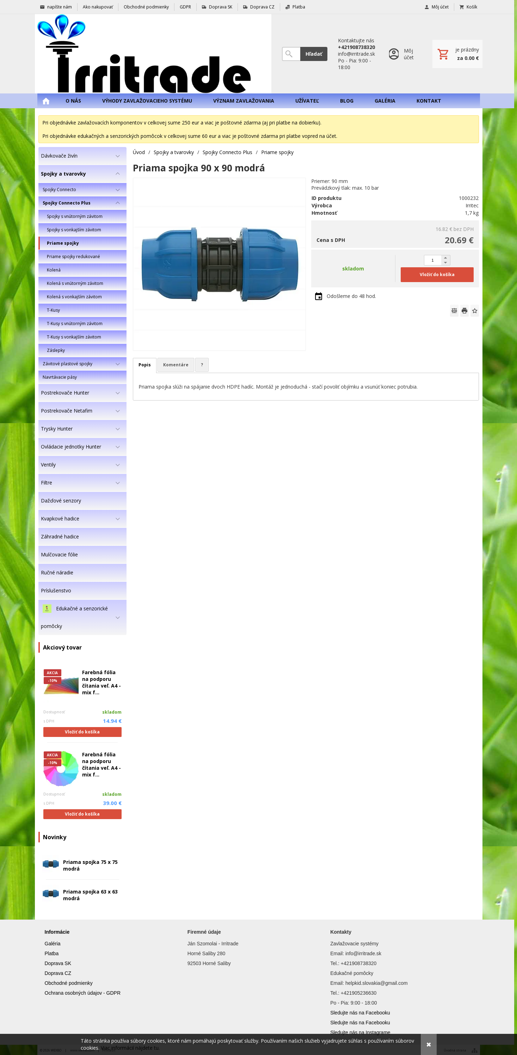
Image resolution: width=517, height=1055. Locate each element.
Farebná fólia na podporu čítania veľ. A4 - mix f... (101, 682)
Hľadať (314, 53)
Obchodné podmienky (69, 983)
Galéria (53, 943)
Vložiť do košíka (82, 732)
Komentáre (176, 365)
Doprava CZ (58, 973)
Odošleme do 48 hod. (351, 296)
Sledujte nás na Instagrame (360, 1032)
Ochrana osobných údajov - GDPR (83, 993)
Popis (145, 365)
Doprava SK (58, 963)
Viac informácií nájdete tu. (130, 1047)
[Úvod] (153, 53)
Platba (52, 953)
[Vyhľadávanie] (291, 54)
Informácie (57, 932)
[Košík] (457, 54)
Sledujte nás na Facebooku (360, 1013)
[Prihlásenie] (404, 53)
